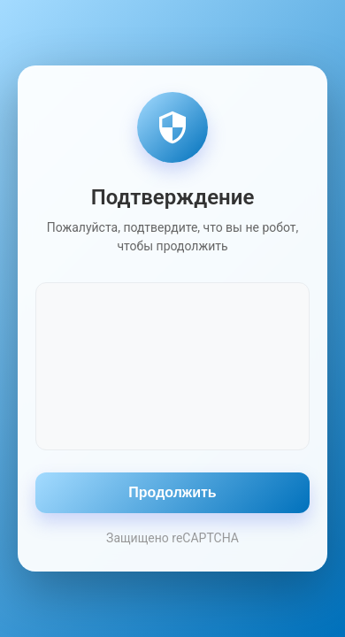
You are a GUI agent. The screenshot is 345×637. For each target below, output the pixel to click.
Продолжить (172, 492)
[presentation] (172, 364)
